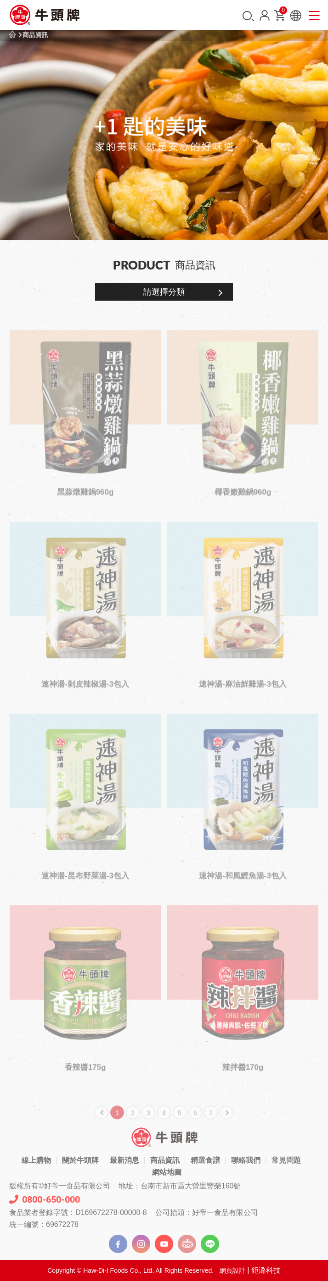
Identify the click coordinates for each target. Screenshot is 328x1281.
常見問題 (286, 1160)
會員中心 (265, 15)
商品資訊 (35, 34)
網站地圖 (166, 1172)
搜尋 (248, 16)
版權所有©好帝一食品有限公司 (59, 1186)
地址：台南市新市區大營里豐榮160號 (180, 1186)
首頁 (12, 34)
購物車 (282, 12)
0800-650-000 (44, 1199)
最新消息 (124, 1160)
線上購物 (36, 1160)
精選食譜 (205, 1160)
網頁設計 (232, 1270)
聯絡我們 (245, 1160)
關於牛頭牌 (80, 1160)
